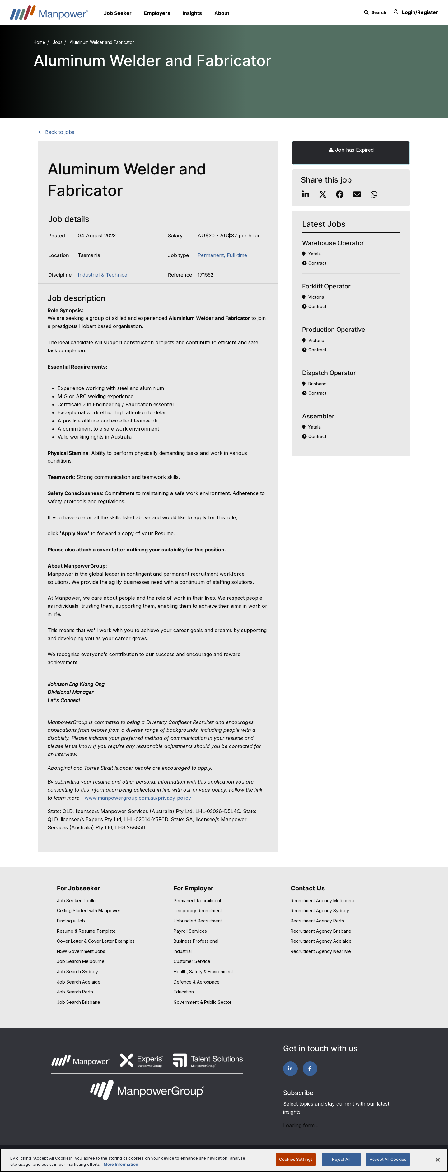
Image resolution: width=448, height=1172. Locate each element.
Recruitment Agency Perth (317, 920)
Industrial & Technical (103, 275)
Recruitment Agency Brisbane (321, 931)
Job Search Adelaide (78, 981)
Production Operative (333, 329)
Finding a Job (71, 920)
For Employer (193, 888)
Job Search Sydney (77, 971)
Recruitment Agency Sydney (320, 910)
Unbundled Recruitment (198, 920)
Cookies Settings (296, 1159)
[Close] (438, 1160)
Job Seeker (118, 13)
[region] (224, 1160)
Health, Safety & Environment (203, 971)
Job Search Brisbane (78, 1002)
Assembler (318, 416)
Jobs (58, 42)
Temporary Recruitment (198, 910)
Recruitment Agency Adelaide (321, 941)
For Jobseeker (78, 888)
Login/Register (415, 12)
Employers (157, 13)
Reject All (341, 1159)
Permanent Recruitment (197, 900)
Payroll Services (190, 931)
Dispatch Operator (329, 373)
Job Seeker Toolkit (77, 900)
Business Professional (196, 941)
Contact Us (308, 888)
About (221, 13)
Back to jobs (59, 132)
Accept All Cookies (388, 1159)
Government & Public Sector (202, 1002)
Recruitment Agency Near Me (321, 951)
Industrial (183, 951)
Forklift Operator (326, 286)
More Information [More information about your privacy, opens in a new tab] (121, 1164)
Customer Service (192, 961)
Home (39, 42)
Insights (192, 13)
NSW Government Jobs (81, 951)
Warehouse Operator (333, 243)
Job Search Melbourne (81, 961)
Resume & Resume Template (86, 931)
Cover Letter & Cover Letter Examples (96, 941)
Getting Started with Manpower (88, 910)
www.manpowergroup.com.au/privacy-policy (138, 798)
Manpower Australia (49, 12)
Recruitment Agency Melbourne (323, 900)
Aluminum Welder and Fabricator (102, 42)
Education (184, 991)
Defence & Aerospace (197, 981)
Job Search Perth (75, 991)
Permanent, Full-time (222, 255)
